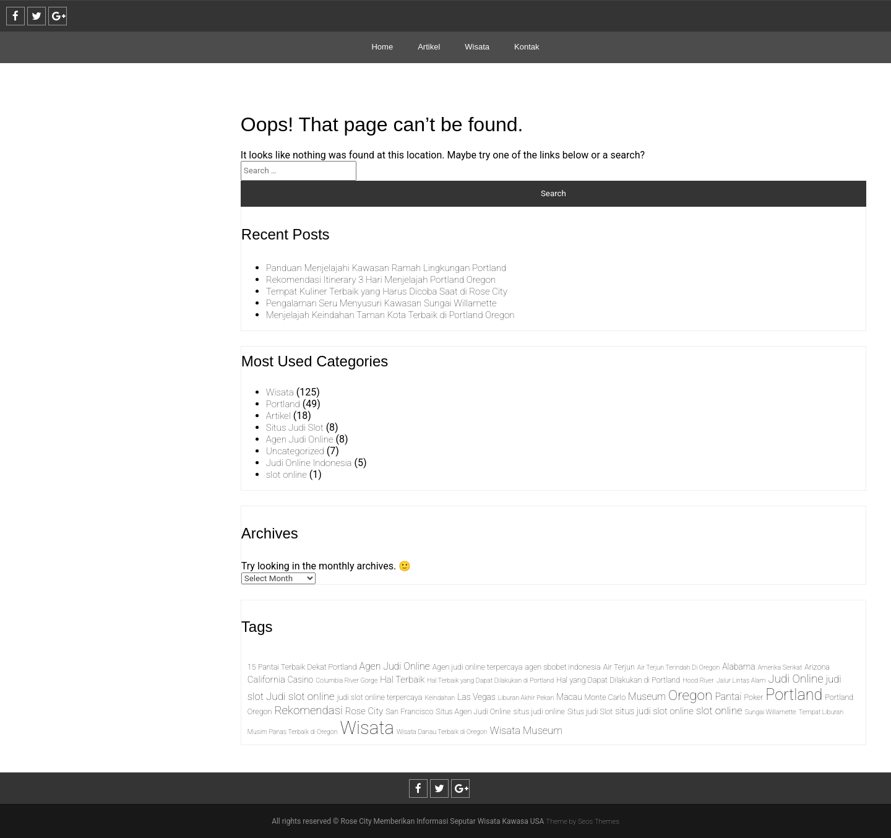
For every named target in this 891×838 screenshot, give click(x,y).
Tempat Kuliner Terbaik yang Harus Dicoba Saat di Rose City (394, 291)
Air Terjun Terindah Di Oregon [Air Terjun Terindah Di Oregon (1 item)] (678, 667)
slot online (287, 474)
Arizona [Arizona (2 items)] (817, 667)
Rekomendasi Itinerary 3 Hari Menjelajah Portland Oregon (388, 279)
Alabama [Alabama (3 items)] (738, 667)
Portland (284, 404)
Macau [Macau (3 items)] (569, 697)
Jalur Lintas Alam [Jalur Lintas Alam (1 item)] (741, 680)
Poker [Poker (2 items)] (754, 697)
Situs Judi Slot (296, 427)
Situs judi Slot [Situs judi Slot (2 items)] (590, 711)
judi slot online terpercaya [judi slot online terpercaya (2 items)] (380, 697)
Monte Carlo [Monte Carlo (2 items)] (605, 697)
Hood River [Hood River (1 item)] (698, 680)
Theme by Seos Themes (582, 821)
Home (382, 46)
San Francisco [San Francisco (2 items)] (409, 711)
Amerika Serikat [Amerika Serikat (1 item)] (780, 667)
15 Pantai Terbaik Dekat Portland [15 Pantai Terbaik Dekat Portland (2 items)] (302, 667)
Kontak (526, 46)
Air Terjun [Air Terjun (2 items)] (619, 667)
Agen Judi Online (301, 439)
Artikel (429, 46)
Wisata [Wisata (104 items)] (367, 727)
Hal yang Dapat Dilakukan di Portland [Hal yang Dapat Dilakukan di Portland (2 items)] (618, 680)
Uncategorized (297, 451)
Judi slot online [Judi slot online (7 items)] (300, 696)
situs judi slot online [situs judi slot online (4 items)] (654, 711)
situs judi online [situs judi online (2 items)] (539, 711)
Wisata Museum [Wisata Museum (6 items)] (526, 730)
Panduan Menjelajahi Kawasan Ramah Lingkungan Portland (393, 268)
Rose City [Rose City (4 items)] (364, 711)
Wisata (477, 46)
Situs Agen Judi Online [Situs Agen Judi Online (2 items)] (473, 711)
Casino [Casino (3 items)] (300, 680)
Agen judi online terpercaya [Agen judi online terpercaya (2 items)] (478, 667)
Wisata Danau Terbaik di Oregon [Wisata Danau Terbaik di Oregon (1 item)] (442, 732)
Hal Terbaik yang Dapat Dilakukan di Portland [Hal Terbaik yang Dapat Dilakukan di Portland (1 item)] (490, 680)
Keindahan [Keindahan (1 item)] (439, 698)
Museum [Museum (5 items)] (647, 696)
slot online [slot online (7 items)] (719, 710)
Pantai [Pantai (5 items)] (728, 696)
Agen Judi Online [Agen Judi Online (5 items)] (394, 666)
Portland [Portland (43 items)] (793, 695)
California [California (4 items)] (266, 679)
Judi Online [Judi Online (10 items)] (795, 679)
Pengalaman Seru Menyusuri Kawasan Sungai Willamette (388, 303)
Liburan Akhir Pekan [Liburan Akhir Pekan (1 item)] (526, 698)
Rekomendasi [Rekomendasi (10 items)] (308, 710)
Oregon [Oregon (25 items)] (690, 695)
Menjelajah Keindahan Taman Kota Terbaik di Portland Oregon (398, 315)
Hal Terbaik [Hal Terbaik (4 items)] (402, 679)
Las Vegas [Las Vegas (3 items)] (476, 697)
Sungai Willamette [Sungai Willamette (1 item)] (770, 712)
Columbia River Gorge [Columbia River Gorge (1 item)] (346, 680)
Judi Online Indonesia (311, 463)
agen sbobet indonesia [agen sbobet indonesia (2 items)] (562, 667)
